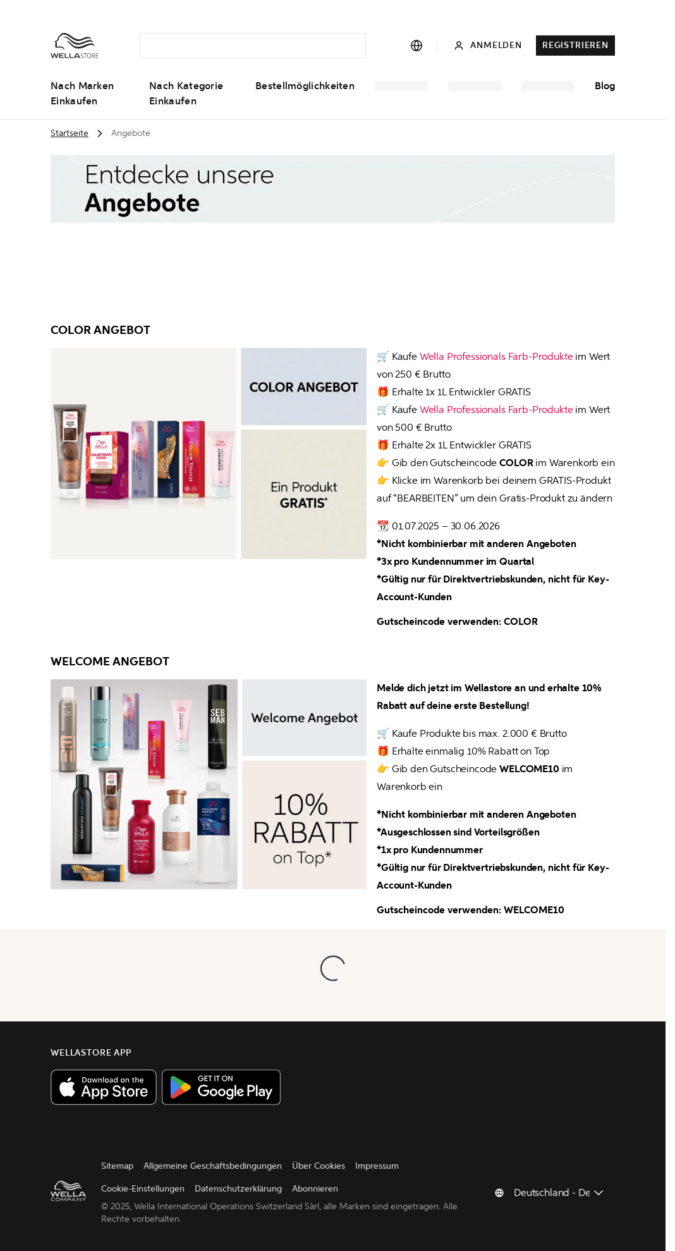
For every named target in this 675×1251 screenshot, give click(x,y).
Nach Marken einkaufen (82, 94)
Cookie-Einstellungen (143, 1188)
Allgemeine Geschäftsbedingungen (212, 1166)
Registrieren (575, 45)
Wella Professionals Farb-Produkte (496, 356)
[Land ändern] (559, 1192)
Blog (605, 86)
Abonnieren (315, 1188)
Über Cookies (318, 1166)
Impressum (377, 1166)
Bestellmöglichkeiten (305, 86)
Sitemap (117, 1166)
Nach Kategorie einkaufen (186, 94)
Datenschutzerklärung (238, 1188)
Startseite (69, 133)
